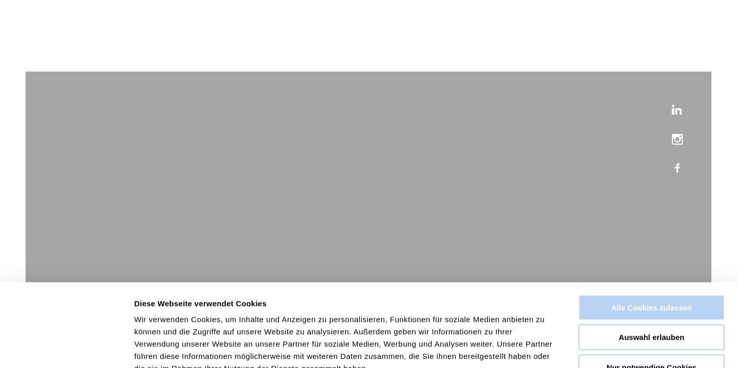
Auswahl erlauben (651, 273)
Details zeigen (544, 347)
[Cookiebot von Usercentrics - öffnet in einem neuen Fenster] (66, 348)
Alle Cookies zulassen (651, 243)
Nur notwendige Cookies (651, 302)
